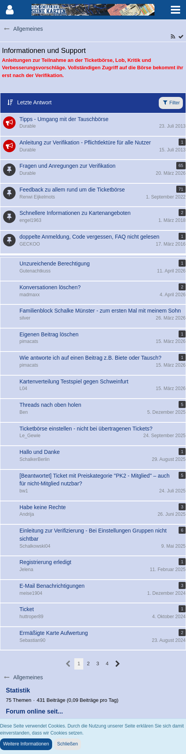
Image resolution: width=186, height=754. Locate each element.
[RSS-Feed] (173, 37)
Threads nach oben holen (50, 405)
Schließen (67, 744)
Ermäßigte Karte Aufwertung (53, 633)
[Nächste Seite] (117, 664)
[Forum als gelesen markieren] (181, 37)
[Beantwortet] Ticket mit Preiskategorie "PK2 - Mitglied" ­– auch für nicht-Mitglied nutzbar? (94, 480)
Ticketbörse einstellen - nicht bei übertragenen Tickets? (86, 428)
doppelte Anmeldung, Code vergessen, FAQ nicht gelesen (89, 237)
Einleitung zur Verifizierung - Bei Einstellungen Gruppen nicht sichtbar (93, 534)
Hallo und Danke (39, 452)
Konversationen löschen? (50, 287)
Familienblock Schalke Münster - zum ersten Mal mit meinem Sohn (100, 311)
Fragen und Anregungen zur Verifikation (67, 166)
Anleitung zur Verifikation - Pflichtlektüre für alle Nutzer (85, 142)
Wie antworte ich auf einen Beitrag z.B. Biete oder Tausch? (90, 358)
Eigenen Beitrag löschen (49, 334)
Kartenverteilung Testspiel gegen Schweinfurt (73, 381)
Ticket (26, 609)
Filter (171, 102)
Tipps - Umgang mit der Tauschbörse (64, 119)
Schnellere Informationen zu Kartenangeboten (75, 213)
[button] (175, 10)
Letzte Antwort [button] (34, 102)
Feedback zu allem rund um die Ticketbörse (72, 189)
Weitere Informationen (26, 744)
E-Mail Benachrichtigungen (51, 586)
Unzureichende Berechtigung (54, 263)
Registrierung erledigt (45, 562)
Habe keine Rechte (42, 507)
